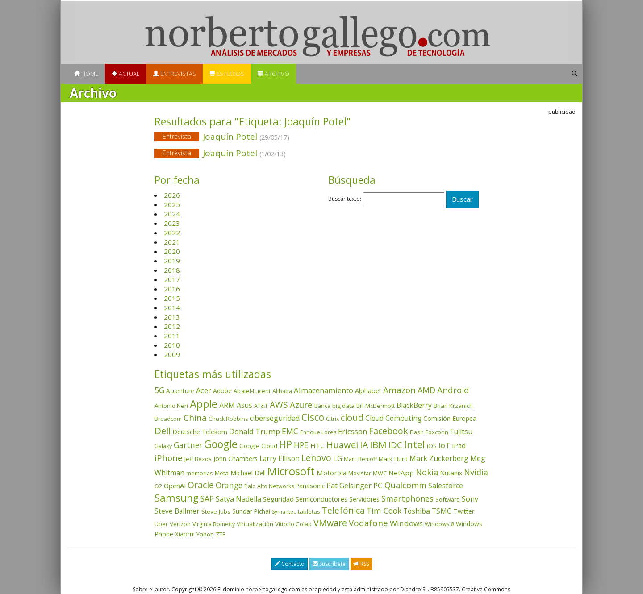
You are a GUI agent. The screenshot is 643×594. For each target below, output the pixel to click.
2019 (172, 260)
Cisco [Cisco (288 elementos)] (312, 417)
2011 (172, 335)
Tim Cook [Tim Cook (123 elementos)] (384, 510)
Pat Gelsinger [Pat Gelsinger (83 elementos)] (349, 485)
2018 (172, 270)
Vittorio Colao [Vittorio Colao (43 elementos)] (293, 524)
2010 (172, 345)
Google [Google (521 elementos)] (221, 444)
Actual (126, 74)
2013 (172, 316)
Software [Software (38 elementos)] (447, 499)
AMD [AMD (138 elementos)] (426, 390)
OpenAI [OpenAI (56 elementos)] (175, 486)
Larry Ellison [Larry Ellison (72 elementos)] (279, 458)
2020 (172, 251)
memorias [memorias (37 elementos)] (199, 473)
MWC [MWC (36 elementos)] (380, 473)
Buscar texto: (344, 199)
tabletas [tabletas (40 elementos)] (309, 511)
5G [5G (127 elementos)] (159, 390)
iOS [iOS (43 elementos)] (432, 446)
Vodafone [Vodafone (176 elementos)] (368, 523)
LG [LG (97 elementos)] (337, 458)
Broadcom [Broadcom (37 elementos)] (168, 419)
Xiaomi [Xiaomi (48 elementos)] (185, 534)
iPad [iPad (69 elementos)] (459, 445)
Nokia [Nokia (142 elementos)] (427, 472)
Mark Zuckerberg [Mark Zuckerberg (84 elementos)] (438, 458)
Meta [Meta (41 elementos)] (222, 473)
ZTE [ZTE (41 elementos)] (220, 534)
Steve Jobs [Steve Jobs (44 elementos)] (215, 511)
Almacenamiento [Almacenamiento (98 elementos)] (323, 390)
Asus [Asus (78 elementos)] (244, 405)
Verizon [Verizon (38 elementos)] (180, 524)
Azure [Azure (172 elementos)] (301, 405)
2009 (172, 354)
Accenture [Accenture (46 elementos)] (180, 390)
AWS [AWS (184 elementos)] (279, 405)
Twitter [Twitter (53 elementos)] (463, 511)
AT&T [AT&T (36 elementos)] (261, 406)
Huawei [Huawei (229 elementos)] (342, 445)
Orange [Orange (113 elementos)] (229, 485)
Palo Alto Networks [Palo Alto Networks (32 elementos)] (269, 486)
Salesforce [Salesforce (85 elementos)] (445, 485)
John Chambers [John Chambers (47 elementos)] (235, 458)
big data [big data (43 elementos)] (343, 406)
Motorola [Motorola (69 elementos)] (332, 472)
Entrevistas (174, 74)
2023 (172, 223)
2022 (172, 232)
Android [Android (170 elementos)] (453, 390)
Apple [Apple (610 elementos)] (203, 403)
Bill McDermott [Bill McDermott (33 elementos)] (375, 406)
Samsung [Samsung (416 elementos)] (176, 498)
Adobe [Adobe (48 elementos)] (222, 390)
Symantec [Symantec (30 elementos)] (284, 511)
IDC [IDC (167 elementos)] (395, 445)
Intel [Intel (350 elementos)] (414, 444)
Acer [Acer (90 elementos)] (203, 390)
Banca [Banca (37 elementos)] (322, 406)
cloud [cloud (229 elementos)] (352, 417)
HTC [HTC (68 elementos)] (317, 445)
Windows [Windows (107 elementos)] (406, 523)
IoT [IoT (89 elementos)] (444, 445)
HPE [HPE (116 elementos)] (301, 445)
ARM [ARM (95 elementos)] (227, 405)
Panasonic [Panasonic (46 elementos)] (310, 486)
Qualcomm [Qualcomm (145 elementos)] (405, 485)
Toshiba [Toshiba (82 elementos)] (416, 511)
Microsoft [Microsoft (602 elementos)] (291, 471)
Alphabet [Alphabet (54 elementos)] (368, 390)
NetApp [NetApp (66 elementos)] (401, 472)
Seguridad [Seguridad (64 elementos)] (278, 498)
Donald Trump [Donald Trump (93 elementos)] (254, 431)
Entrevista (177, 136)
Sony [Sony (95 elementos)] (470, 499)
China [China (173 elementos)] (195, 418)
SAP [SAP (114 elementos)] (207, 499)
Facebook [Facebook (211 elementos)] (388, 431)
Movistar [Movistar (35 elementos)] (359, 473)
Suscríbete (329, 564)
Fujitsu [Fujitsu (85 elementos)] (461, 431)
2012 (172, 326)
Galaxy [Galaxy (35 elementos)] (163, 446)
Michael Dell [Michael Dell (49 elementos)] (248, 473)
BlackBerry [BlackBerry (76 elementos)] (414, 405)
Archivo (273, 74)
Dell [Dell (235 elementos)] (162, 430)
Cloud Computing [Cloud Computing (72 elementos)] (393, 418)
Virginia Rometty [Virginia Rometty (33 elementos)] (213, 524)
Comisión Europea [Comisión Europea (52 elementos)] (449, 418)
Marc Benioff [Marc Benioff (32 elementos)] (360, 459)
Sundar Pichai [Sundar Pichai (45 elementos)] (251, 511)
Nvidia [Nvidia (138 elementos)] (476, 472)
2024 (172, 213)
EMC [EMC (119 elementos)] (290, 431)
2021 (172, 241)
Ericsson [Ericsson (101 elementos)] (352, 431)
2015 (172, 298)
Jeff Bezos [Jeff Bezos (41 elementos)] (198, 459)
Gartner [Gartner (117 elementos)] (188, 445)
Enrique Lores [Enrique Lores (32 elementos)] (318, 432)
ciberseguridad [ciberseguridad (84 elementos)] (275, 418)
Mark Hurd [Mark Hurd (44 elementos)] (393, 459)
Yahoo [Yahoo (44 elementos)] (205, 534)
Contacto (290, 564)
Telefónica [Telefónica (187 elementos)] (343, 510)
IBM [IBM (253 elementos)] (378, 444)
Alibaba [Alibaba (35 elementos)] (282, 391)
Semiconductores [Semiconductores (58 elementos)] (321, 498)
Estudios (226, 74)
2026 (172, 195)
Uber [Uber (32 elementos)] (161, 524)
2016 (172, 288)
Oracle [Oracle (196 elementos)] (201, 485)
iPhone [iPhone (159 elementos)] (168, 457)
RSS (361, 564)
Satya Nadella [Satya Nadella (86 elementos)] (238, 499)
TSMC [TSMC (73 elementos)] (441, 511)
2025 (172, 204)
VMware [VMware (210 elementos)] (330, 523)
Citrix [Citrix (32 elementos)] (332, 419)
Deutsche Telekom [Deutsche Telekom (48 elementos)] (199, 432)
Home (86, 74)
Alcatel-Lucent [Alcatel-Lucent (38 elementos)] (252, 391)
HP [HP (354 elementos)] (285, 444)
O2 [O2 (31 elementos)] (158, 486)
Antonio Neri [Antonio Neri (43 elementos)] (171, 406)
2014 (172, 307)
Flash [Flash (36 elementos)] (417, 432)
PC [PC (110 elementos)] (378, 485)
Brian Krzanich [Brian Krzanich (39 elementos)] (453, 406)
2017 (172, 279)
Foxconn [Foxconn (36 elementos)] (437, 432)
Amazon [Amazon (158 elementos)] (399, 389)
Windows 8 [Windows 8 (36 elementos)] (439, 524)
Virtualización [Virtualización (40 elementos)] (255, 524)
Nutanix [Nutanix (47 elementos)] (451, 473)
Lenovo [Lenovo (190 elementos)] (316, 458)
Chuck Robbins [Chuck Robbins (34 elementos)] (228, 419)
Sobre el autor (151, 589)
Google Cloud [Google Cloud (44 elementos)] (258, 446)
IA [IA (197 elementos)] (364, 445)
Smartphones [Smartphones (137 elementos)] (407, 498)
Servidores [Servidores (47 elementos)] (364, 499)
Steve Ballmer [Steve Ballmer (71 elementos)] (177, 511)
